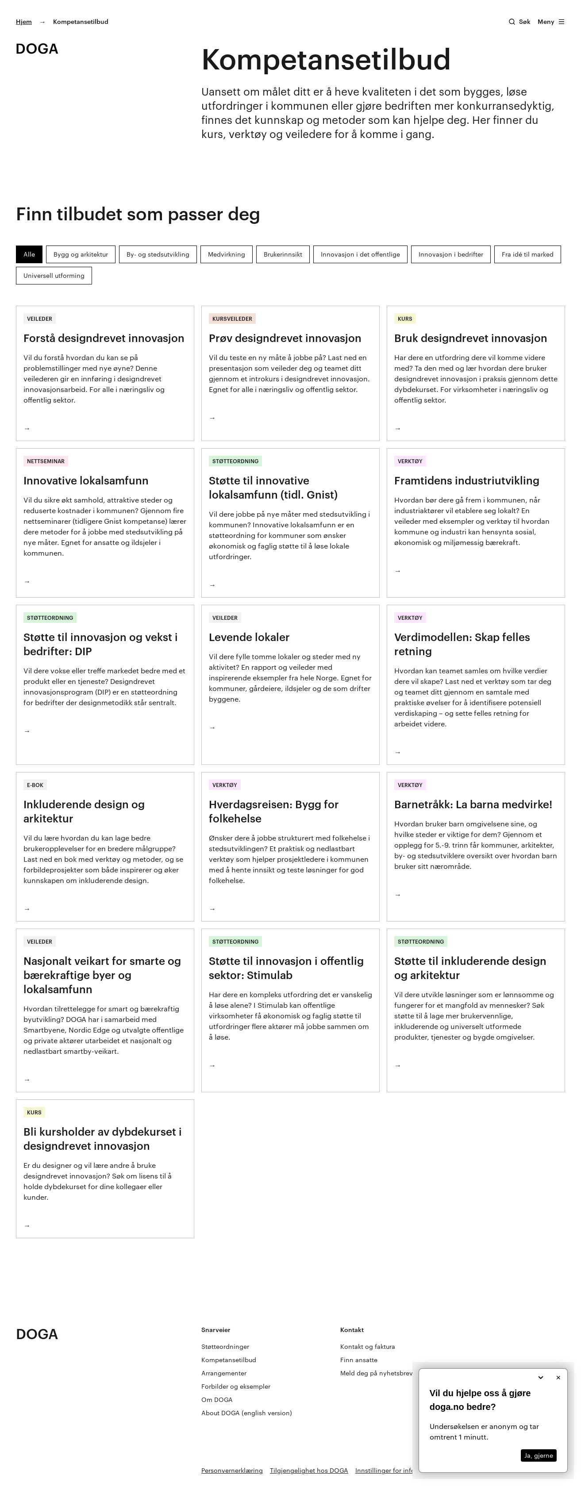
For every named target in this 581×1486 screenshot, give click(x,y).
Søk (525, 21)
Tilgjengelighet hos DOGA (309, 1470)
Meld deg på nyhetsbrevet (379, 1373)
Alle (29, 254)
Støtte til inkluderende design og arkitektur (470, 967)
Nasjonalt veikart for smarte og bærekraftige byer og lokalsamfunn (102, 974)
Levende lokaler (249, 636)
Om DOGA (217, 1399)
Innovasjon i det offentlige (360, 254)
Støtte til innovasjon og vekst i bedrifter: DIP (100, 643)
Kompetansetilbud (228, 1359)
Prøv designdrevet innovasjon (285, 337)
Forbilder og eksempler (235, 1386)
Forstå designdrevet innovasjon (104, 337)
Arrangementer (223, 1373)
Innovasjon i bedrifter (451, 254)
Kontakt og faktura (367, 1346)
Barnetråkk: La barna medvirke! (473, 804)
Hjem (24, 21)
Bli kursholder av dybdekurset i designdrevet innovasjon (102, 1138)
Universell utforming (54, 275)
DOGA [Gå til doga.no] (37, 1333)
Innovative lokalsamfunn (86, 480)
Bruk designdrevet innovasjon (470, 337)
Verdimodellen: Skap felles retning (462, 643)
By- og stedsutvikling (158, 254)
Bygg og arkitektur (81, 254)
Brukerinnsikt (283, 254)
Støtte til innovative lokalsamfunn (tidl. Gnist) (273, 487)
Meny (551, 21)
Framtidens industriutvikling (466, 480)
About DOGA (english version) (246, 1413)
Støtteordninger (225, 1346)
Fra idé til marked (528, 254)
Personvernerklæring (232, 1470)
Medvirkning (226, 254)
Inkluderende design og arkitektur (84, 811)
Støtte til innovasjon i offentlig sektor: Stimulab (286, 967)
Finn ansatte (358, 1359)
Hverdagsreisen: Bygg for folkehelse (274, 811)
